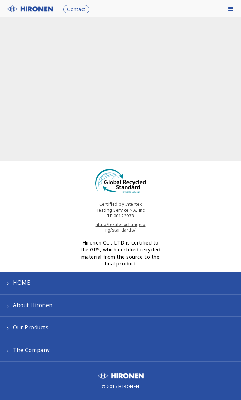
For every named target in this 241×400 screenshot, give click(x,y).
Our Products (30, 327)
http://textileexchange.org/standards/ (121, 227)
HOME (21, 282)
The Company (31, 350)
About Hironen (33, 305)
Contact (76, 9)
